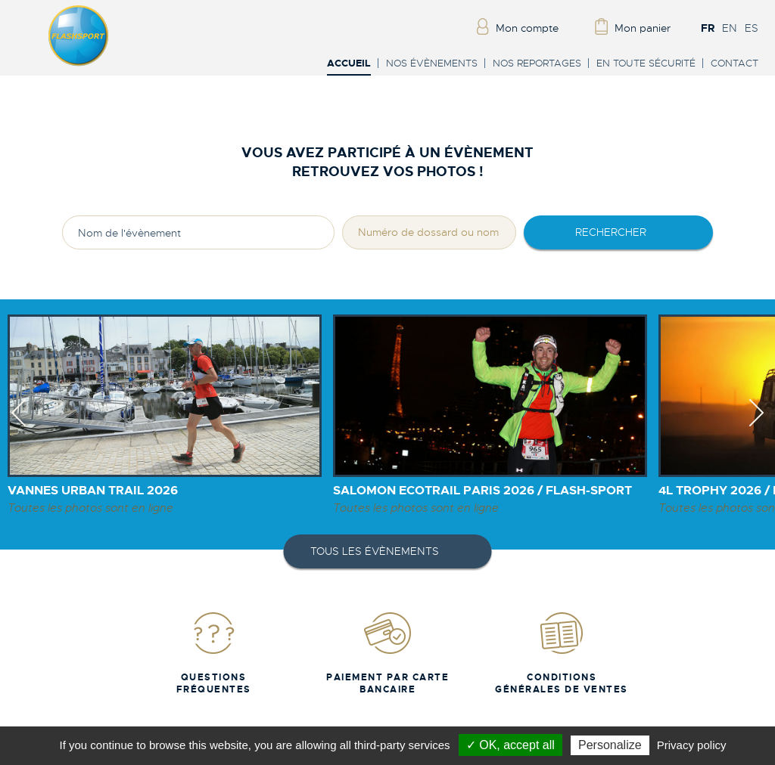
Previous (18, 426)
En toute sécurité (646, 63)
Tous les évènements (374, 551)
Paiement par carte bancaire (387, 652)
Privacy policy (692, 745)
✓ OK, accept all (510, 745)
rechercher (610, 232)
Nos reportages (537, 63)
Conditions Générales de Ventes (561, 652)
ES (751, 28)
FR (707, 28)
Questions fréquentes (213, 652)
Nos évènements (432, 63)
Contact (734, 63)
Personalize (610, 745)
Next (756, 426)
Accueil (349, 64)
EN (729, 28)
